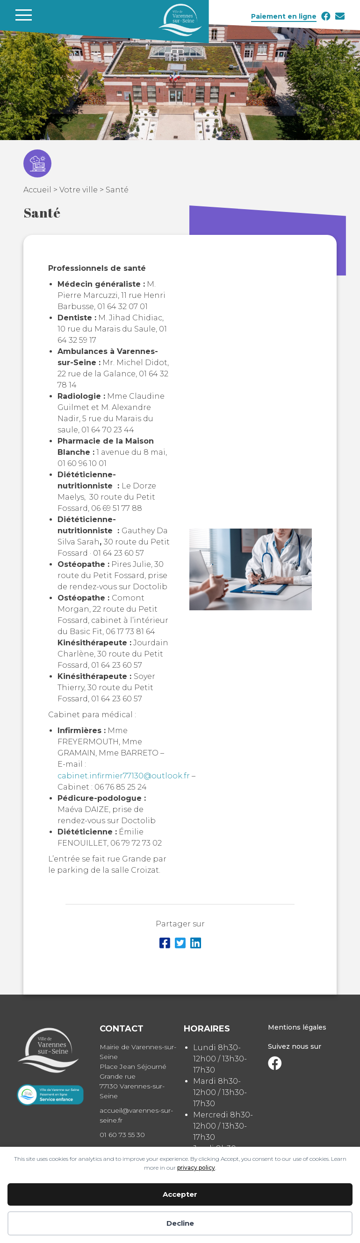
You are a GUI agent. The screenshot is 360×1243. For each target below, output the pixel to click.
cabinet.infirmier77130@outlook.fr (124, 775)
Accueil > (41, 189)
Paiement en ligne (284, 16)
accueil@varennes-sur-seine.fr (136, 1115)
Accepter (180, 1194)
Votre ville (78, 189)
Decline (180, 1223)
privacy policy (196, 1167)
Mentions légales (297, 1027)
